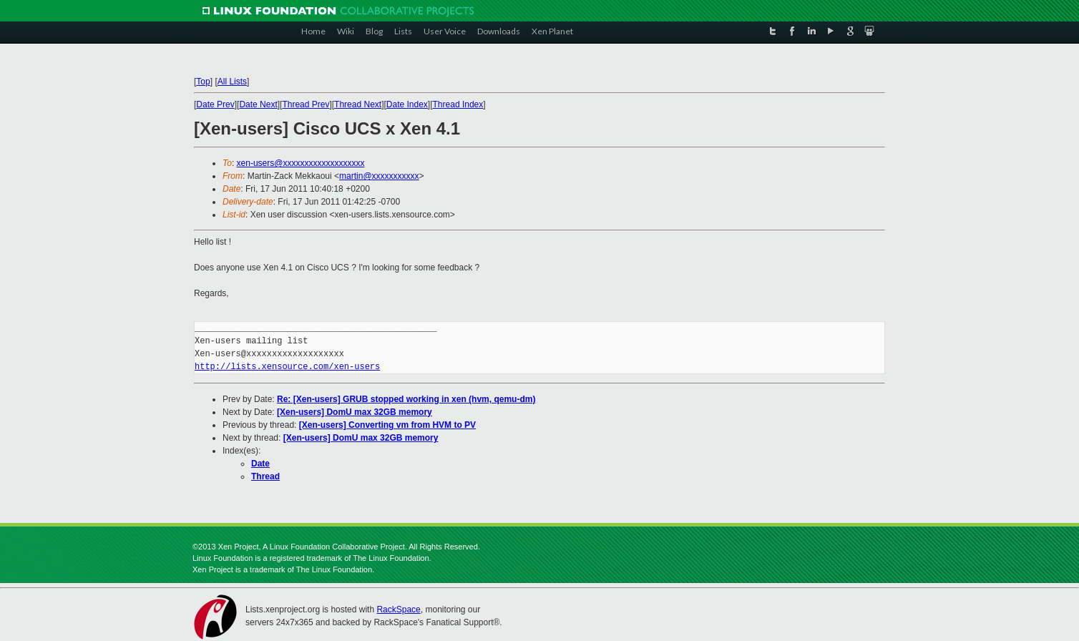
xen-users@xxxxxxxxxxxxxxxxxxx (301, 163)
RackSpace (398, 610)
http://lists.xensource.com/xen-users (287, 367)
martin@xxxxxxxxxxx (379, 176)
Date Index (407, 104)
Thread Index (458, 104)
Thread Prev (305, 104)
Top (203, 82)
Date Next (258, 104)
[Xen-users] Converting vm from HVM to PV (387, 425)
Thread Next (357, 104)
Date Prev (215, 104)
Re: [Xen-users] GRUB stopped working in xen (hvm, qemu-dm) (406, 399)
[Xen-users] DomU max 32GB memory (354, 412)
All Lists (232, 82)
